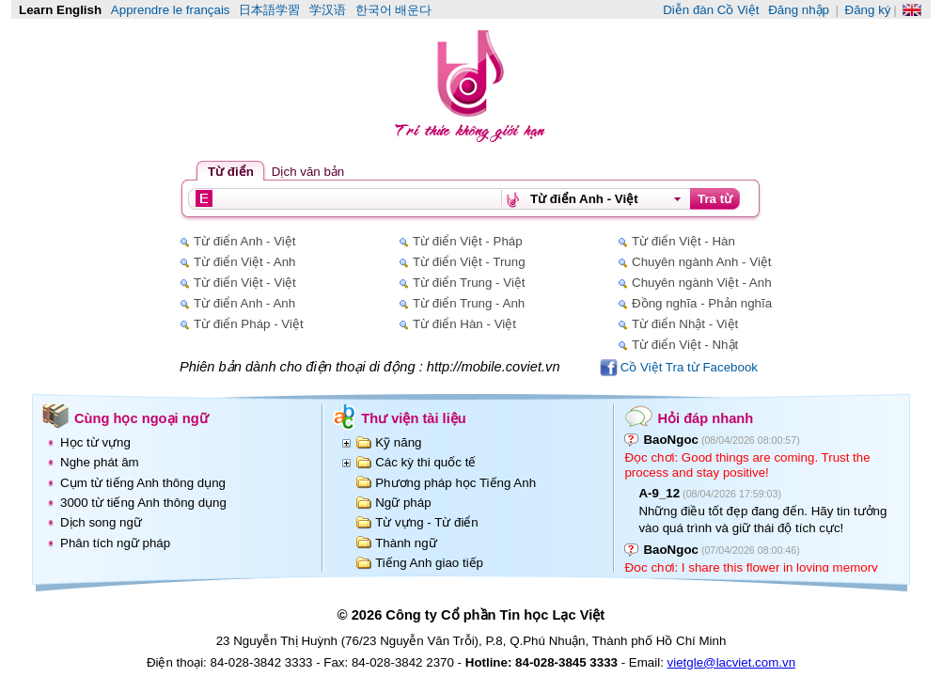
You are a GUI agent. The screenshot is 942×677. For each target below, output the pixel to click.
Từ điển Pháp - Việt (249, 324)
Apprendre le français (170, 10)
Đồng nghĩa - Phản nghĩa (702, 303)
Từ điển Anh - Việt (244, 241)
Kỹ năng (398, 442)
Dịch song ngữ (101, 522)
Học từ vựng (95, 442)
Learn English (60, 10)
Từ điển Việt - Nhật (685, 345)
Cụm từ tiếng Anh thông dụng (143, 483)
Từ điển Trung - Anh (469, 303)
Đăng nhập (798, 10)
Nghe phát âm (99, 462)
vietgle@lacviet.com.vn (731, 662)
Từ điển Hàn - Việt (464, 324)
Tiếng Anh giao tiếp (429, 563)
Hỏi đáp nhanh (705, 418)
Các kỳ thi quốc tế (425, 462)
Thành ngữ (405, 543)
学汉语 (327, 10)
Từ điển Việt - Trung (469, 262)
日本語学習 (269, 10)
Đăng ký (868, 10)
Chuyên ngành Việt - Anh (702, 283)
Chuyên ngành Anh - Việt (702, 262)
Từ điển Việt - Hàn (683, 241)
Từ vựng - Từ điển (427, 522)
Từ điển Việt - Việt (245, 283)
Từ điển (231, 172)
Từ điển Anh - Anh (244, 303)
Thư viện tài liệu (413, 418)
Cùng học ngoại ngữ (141, 418)
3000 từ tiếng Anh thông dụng (143, 503)
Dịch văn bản (308, 172)
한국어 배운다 (393, 10)
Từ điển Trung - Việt (469, 283)
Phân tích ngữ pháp (115, 543)
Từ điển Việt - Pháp (468, 241)
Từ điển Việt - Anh (244, 262)
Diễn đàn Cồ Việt (711, 10)
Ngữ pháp (403, 503)
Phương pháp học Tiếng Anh (455, 483)
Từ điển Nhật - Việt (685, 324)
